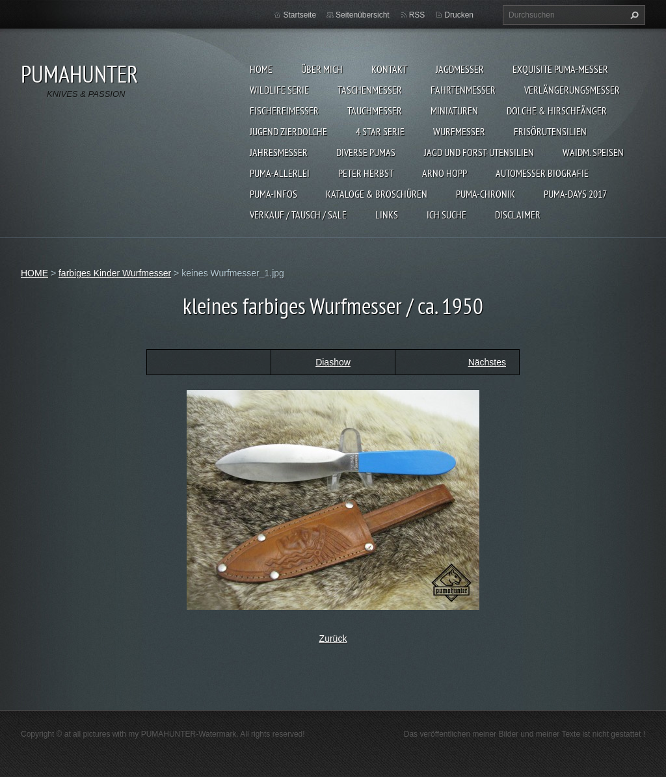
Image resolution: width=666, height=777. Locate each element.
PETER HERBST (365, 172)
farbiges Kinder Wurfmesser (115, 273)
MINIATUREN (454, 110)
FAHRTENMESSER (463, 89)
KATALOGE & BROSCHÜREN (376, 193)
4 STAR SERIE (380, 131)
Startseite (299, 15)
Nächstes (487, 362)
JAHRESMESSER (279, 152)
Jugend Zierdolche (288, 131)
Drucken (458, 15)
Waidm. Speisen (593, 152)
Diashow (333, 362)
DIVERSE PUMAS (365, 152)
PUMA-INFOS (273, 193)
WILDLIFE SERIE (279, 89)
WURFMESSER (459, 131)
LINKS (386, 214)
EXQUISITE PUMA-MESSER (560, 68)
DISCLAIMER (517, 214)
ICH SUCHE (446, 214)
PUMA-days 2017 (575, 193)
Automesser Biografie (542, 172)
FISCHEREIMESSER (284, 110)
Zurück (333, 638)
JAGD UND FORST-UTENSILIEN (479, 152)
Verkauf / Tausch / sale (298, 214)
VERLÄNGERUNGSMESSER (572, 89)
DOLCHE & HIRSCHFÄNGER (557, 110)
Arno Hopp (444, 172)
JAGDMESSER (460, 68)
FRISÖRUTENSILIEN (550, 131)
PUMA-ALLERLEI (280, 172)
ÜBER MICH (322, 68)
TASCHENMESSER (370, 89)
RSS (417, 15)
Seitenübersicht (363, 15)
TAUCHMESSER (374, 110)
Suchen (633, 15)
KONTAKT (389, 68)
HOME (261, 68)
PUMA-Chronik (485, 193)
